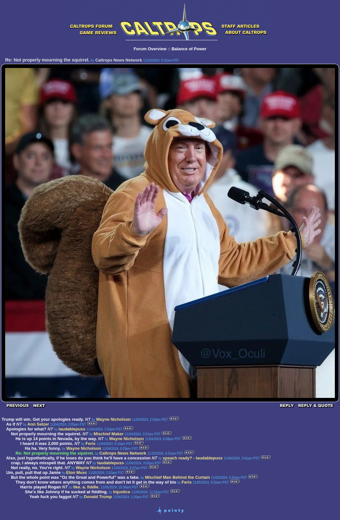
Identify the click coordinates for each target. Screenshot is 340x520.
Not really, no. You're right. (37, 467)
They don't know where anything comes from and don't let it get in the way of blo (95, 482)
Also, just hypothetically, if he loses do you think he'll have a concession (78, 458)
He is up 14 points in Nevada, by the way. (56, 438)
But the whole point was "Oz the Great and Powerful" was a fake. (75, 477)
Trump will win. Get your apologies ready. (43, 419)
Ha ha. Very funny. (43, 448)
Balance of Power (189, 48)
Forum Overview (150, 48)
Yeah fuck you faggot (50, 496)
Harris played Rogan (40, 487)
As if (10, 424)
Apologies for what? (26, 429)
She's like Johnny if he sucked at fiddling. (66, 491)
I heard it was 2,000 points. (46, 443)
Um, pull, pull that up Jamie (33, 472)
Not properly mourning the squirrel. (46, 433)
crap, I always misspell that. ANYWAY (48, 462)
